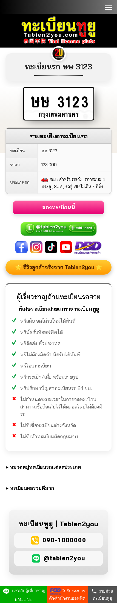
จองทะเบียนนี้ (58, 207)
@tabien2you (64, 558)
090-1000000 (64, 540)
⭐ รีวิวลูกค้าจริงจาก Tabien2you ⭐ (58, 267)
